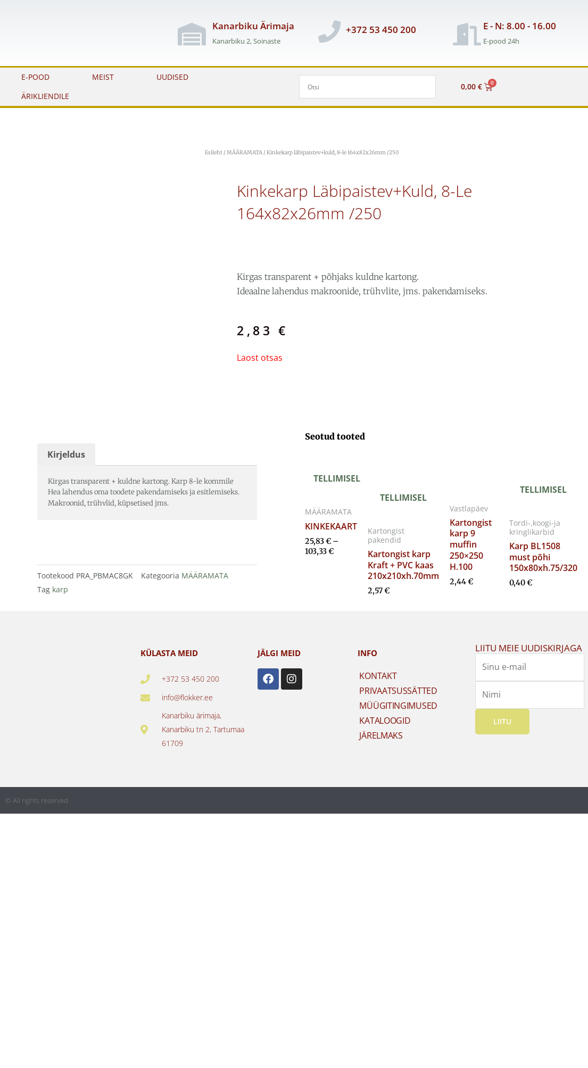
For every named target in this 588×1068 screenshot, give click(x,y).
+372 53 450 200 (381, 29)
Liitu (502, 733)
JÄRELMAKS (380, 747)
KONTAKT (377, 687)
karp (60, 601)
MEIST (103, 77)
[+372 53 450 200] (329, 31)
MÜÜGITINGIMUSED (398, 717)
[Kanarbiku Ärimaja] (192, 34)
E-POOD (35, 77)
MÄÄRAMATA (244, 152)
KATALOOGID (384, 732)
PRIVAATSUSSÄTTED (398, 702)
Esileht (213, 152)
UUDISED (172, 77)
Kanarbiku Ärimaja (253, 26)
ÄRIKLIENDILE (45, 96)
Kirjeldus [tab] (66, 466)
